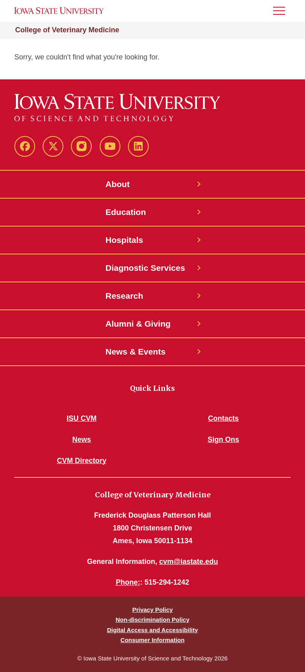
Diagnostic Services (145, 267)
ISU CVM (81, 418)
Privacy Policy (152, 609)
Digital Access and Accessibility (152, 630)
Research (125, 295)
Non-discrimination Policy (152, 619)
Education (126, 212)
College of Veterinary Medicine (67, 30)
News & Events (136, 351)
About (118, 184)
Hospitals (125, 239)
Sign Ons (223, 439)
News (81, 439)
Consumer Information (152, 640)
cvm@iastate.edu (188, 562)
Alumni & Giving (138, 323)
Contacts (223, 418)
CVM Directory (81, 461)
